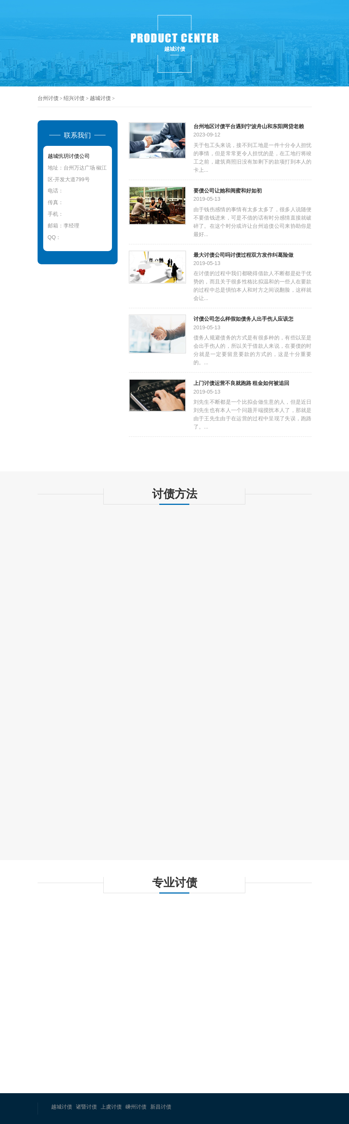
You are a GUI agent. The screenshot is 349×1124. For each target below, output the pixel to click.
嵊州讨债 (136, 1107)
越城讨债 (100, 98)
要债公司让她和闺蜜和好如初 (227, 190)
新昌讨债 (160, 1107)
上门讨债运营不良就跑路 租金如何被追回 (241, 382)
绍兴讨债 (74, 98)
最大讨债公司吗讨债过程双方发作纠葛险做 (243, 254)
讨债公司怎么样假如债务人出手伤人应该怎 (243, 318)
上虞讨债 (111, 1107)
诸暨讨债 (86, 1107)
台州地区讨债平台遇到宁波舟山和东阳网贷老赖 (248, 126)
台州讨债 (48, 98)
